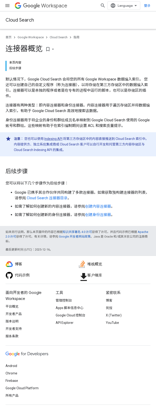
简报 (109, 308)
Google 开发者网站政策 (75, 236)
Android (11, 366)
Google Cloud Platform (22, 388)
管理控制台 (64, 300)
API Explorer (64, 323)
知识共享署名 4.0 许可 (77, 232)
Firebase (12, 381)
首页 (9, 37)
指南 (76, 37)
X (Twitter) (114, 315)
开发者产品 (14, 314)
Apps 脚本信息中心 (69, 308)
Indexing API (53, 139)
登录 (147, 5)
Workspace (45, 6)
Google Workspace (31, 37)
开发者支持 (14, 329)
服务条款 (12, 336)
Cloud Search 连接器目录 (47, 198)
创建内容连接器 (98, 206)
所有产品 (12, 395)
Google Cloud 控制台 (70, 315)
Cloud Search (20, 20)
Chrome (11, 373)
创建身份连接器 (98, 214)
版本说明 (12, 321)
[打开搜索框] (103, 5)
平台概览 (12, 306)
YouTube (112, 323)
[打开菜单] (7, 5)
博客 (109, 300)
